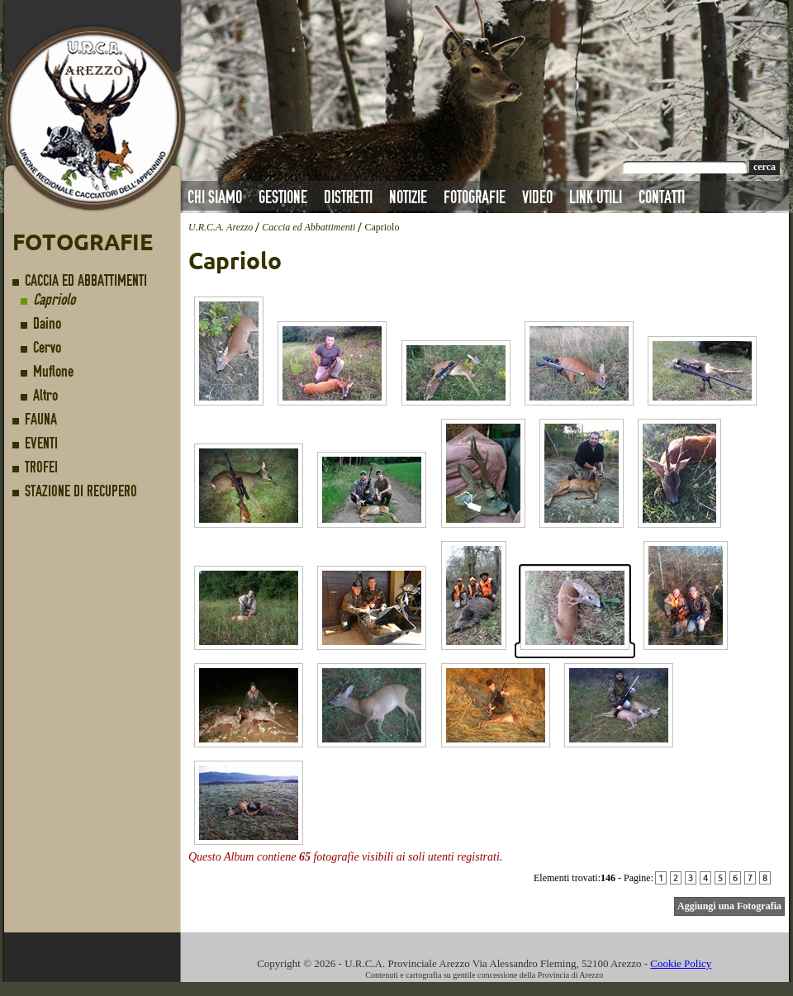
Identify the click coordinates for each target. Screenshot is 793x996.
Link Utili (595, 197)
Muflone (53, 371)
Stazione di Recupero (81, 491)
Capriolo (54, 299)
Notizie (408, 197)
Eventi (41, 443)
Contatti (662, 197)
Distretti (348, 197)
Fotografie (475, 197)
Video (537, 197)
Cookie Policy (680, 963)
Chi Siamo (215, 197)
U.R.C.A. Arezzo (220, 227)
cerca (764, 167)
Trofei (41, 467)
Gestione (283, 197)
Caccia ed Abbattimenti (86, 280)
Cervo (47, 347)
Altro (45, 395)
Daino (47, 323)
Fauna (41, 419)
